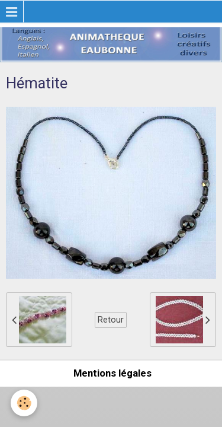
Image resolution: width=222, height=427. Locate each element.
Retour (111, 319)
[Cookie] (24, 403)
